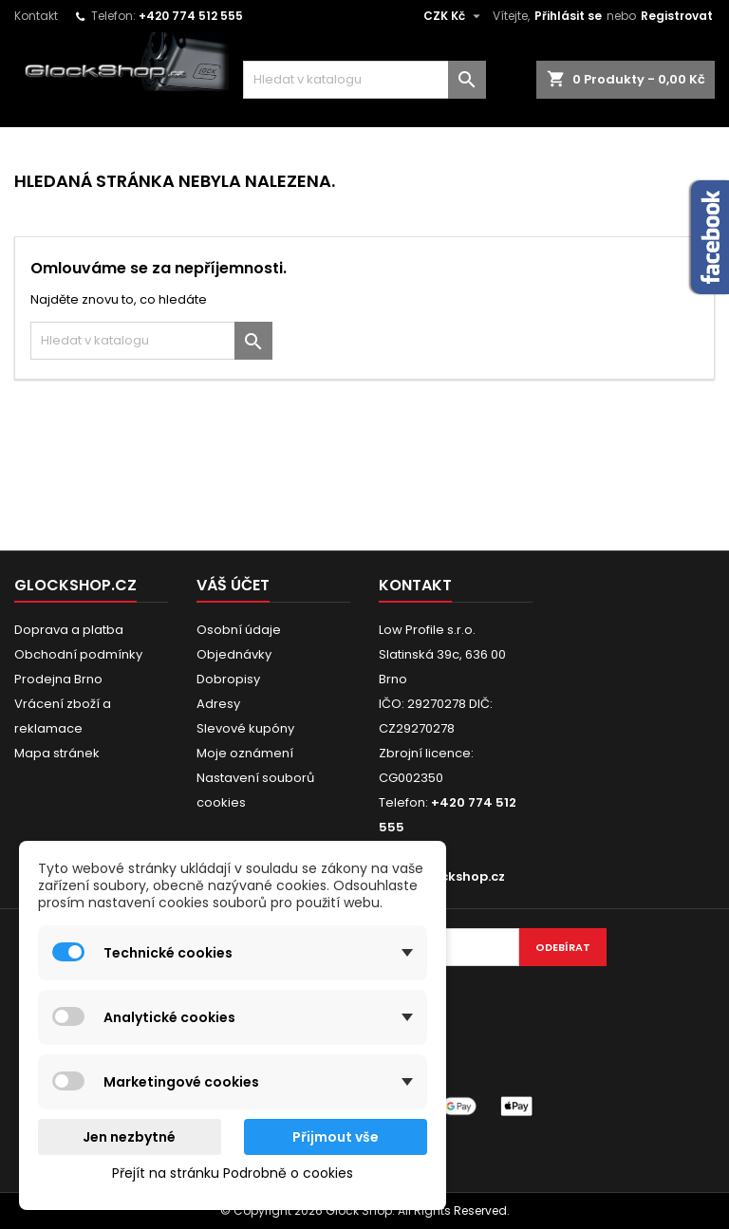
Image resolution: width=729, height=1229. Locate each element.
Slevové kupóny (245, 728)
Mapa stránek (57, 753)
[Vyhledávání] (364, 80)
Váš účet (233, 585)
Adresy (218, 704)
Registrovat (677, 16)
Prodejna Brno (58, 679)
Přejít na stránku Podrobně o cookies (232, 1173)
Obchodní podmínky (78, 654)
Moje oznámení (244, 753)
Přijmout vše (335, 1136)
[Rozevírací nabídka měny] (454, 16)
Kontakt (36, 16)
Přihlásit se (568, 16)
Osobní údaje (238, 630)
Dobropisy (228, 679)
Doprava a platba (68, 630)
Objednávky (233, 654)
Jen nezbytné (129, 1136)
